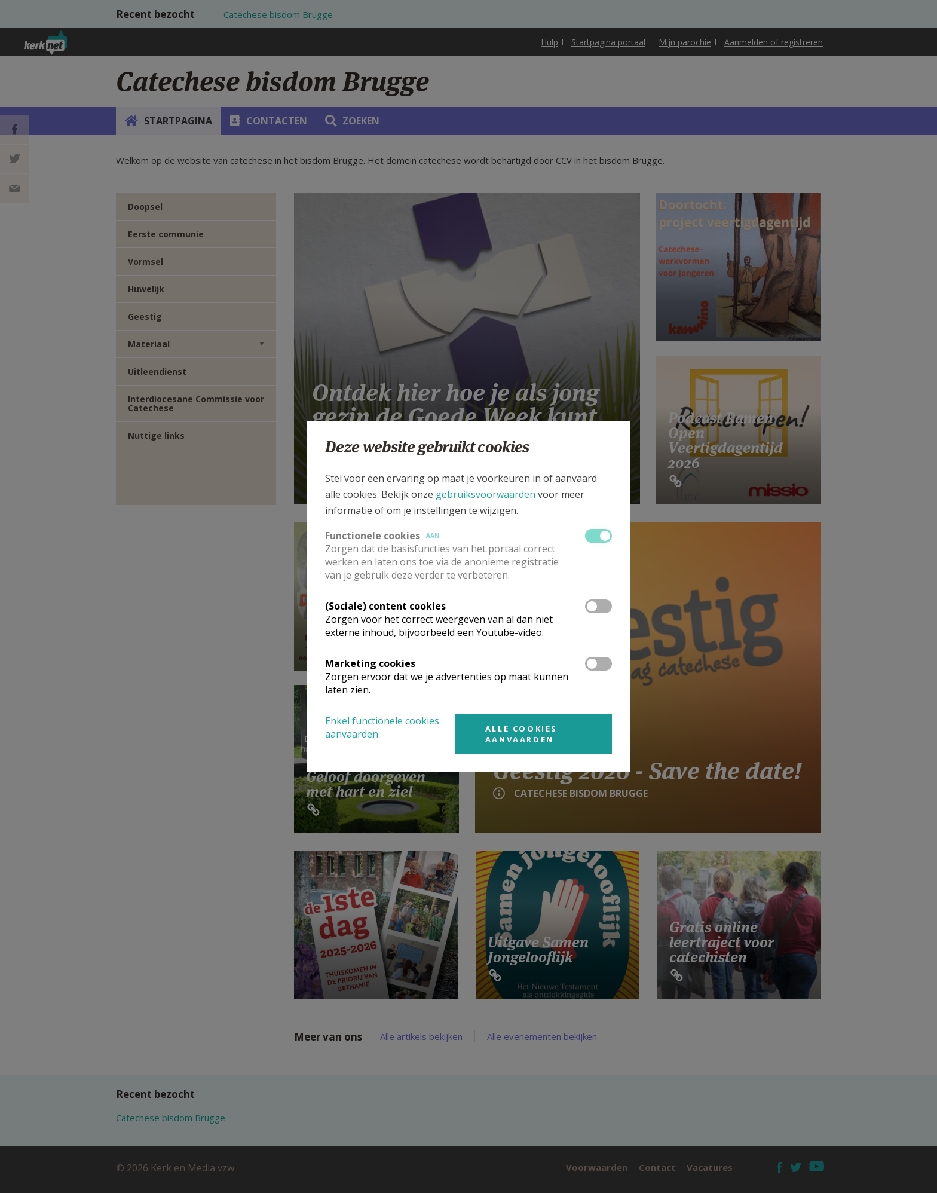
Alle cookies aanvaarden (521, 734)
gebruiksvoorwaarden (485, 494)
